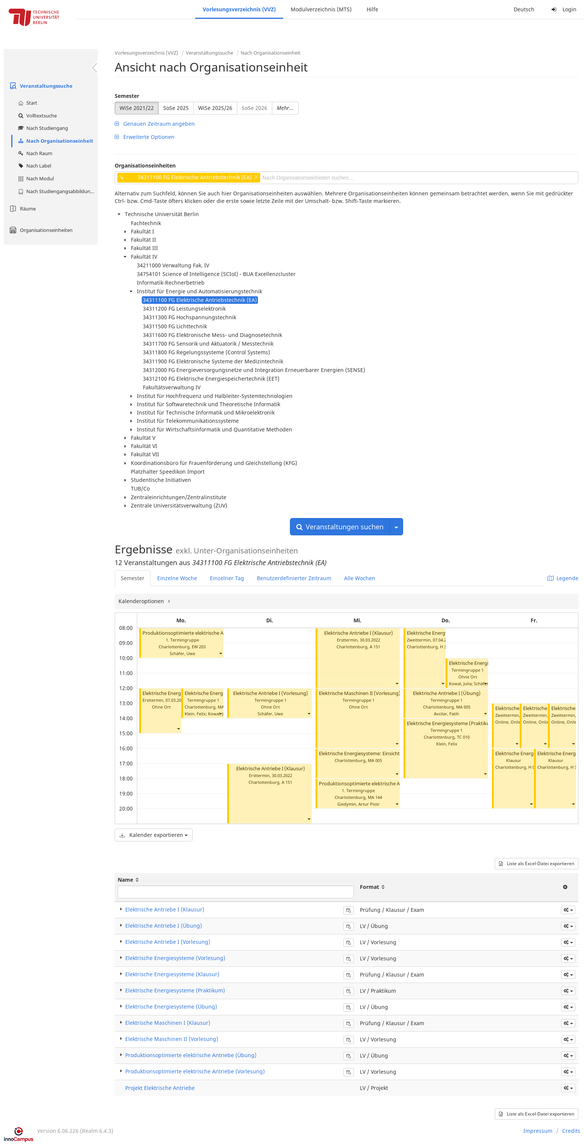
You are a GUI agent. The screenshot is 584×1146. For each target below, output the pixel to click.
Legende (563, 578)
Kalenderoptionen (141, 601)
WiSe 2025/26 (215, 107)
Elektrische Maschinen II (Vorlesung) (359, 693)
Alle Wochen (359, 578)
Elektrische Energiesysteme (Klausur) (172, 974)
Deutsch (524, 9)
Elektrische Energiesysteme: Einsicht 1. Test (367, 753)
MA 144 (375, 797)
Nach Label (33, 165)
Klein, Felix (195, 713)
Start (26, 102)
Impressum (537, 1130)
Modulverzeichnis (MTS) (321, 9)
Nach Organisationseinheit (54, 140)
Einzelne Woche (177, 578)
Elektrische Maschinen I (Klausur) (167, 1022)
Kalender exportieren (154, 834)
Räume (22, 208)
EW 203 (199, 646)
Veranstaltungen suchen (340, 526)
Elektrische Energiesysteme (525, 753)
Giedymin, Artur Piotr (358, 804)
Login (562, 9)
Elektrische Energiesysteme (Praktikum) (451, 723)
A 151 (287, 782)
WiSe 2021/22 (137, 107)
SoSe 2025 (176, 107)
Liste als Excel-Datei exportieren (536, 863)
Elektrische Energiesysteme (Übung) (171, 1006)
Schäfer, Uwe (182, 653)
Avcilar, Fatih (446, 713)
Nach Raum (34, 153)
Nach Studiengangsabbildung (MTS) (57, 191)
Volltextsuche (36, 115)
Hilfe (372, 9)
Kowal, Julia (460, 683)
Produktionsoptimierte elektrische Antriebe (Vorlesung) (205, 633)
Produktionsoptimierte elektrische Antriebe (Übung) (378, 783)
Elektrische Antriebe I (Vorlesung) (270, 693)
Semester (127, 95)
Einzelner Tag (227, 578)
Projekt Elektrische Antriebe (160, 1087)
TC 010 (463, 737)
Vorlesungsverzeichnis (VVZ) (239, 9)
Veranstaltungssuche (40, 85)
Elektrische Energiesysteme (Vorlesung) (175, 958)
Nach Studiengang (42, 128)
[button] (220, 653)
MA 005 (375, 760)
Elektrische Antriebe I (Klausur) (270, 768)
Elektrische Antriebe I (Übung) (447, 693)
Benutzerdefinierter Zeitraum (294, 578)
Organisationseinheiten (40, 230)
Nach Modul (35, 178)
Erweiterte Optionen (144, 136)
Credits (571, 1130)
